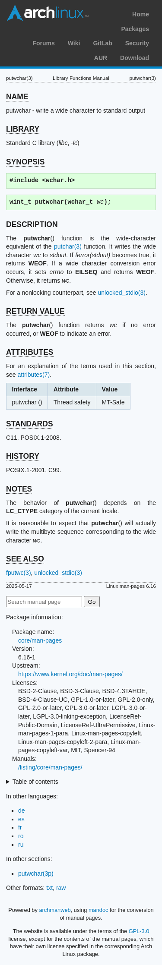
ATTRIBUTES (30, 352)
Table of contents (35, 781)
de (21, 810)
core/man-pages (40, 640)
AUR (100, 57)
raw (61, 887)
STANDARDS (29, 423)
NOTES (19, 489)
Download (134, 57)
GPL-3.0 (139, 931)
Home (140, 14)
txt (49, 887)
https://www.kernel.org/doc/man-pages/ (70, 674)
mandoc (98, 910)
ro (20, 836)
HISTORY (22, 456)
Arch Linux (47, 13)
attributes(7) (33, 374)
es (21, 819)
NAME (17, 96)
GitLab (102, 43)
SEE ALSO (25, 559)
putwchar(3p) (36, 873)
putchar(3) (68, 246)
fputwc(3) (18, 572)
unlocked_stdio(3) (122, 292)
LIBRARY (22, 129)
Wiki (74, 43)
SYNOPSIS (25, 162)
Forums (43, 43)
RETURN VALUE (35, 311)
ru (20, 844)
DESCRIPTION (32, 224)
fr (20, 827)
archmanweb (54, 910)
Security (137, 43)
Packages (135, 28)
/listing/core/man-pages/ (50, 767)
